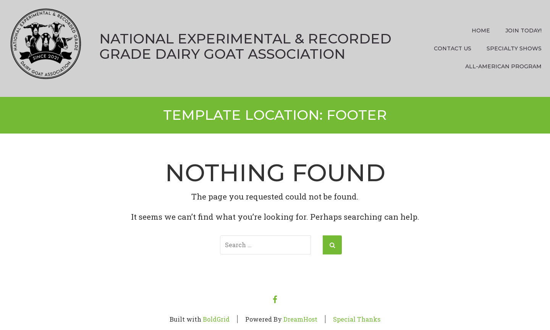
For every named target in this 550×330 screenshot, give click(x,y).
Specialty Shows (514, 48)
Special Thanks (356, 319)
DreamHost (300, 319)
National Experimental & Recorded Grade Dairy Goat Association (245, 46)
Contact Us (452, 48)
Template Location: (275, 114)
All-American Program (503, 66)
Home (481, 30)
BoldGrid (216, 319)
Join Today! (523, 30)
